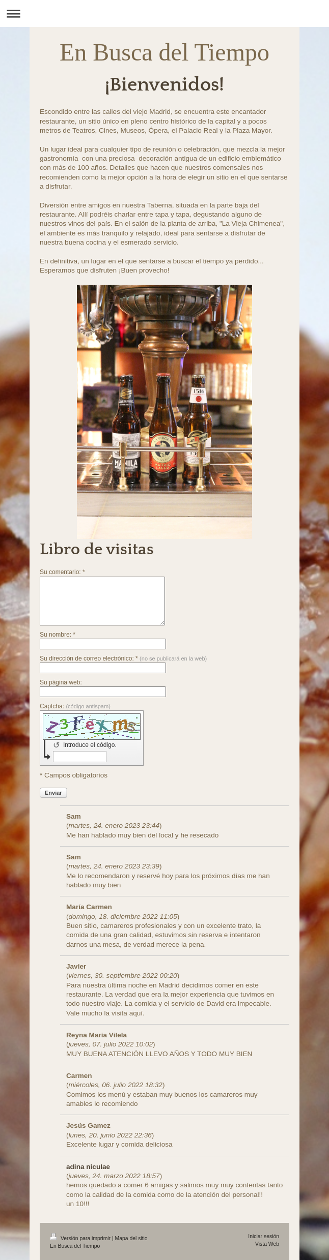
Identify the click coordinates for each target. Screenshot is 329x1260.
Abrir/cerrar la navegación (164, 13)
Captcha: (75, 706)
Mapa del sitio (131, 1238)
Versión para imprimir (81, 1238)
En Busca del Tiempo (164, 52)
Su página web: (61, 682)
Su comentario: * (62, 572)
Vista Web (267, 1244)
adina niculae (88, 1167)
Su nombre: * (57, 634)
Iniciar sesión (263, 1236)
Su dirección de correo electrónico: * (123, 658)
